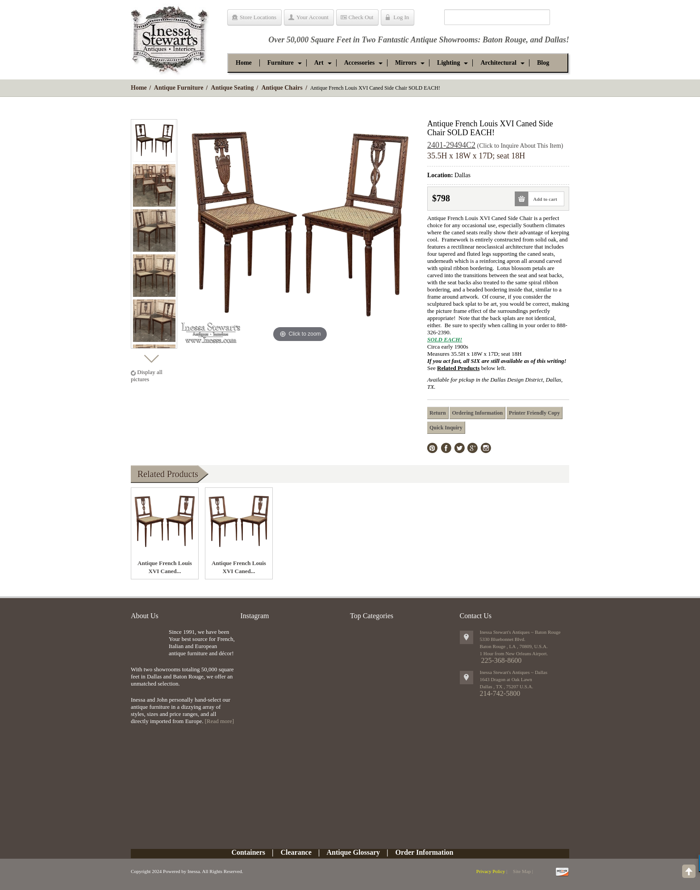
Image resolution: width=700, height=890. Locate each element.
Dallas (555, 39)
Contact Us (476, 616)
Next (151, 356)
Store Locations (258, 17)
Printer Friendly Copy (534, 413)
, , (506, 686)
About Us (144, 616)
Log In (401, 17)
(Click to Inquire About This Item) (520, 145)
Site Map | (523, 871)
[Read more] (219, 721)
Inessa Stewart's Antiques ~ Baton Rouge (520, 632)
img (147, 642)
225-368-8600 (501, 660)
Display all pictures (146, 376)
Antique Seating (232, 87)
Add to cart (542, 198)
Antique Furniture (179, 87)
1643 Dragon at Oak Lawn (506, 679)
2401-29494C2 (451, 145)
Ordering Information (477, 413)
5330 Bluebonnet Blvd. (502, 639)
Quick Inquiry (445, 427)
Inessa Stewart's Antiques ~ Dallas (514, 672)
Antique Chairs (281, 87)
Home (139, 87)
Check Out (361, 17)
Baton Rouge (504, 39)
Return (437, 413)
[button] (280, 63)
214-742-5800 (500, 693)
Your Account (312, 17)
